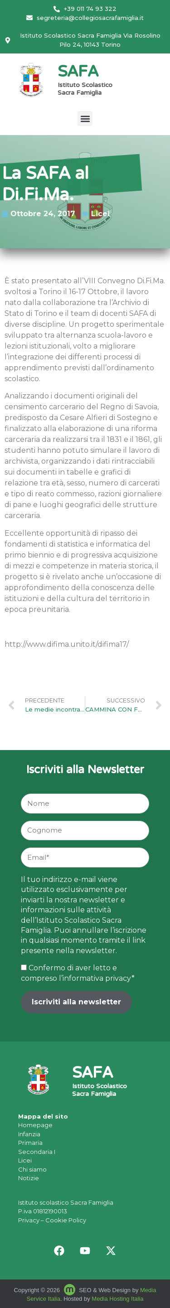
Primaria (30, 1142)
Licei (90, 213)
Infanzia (29, 1134)
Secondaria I (36, 1151)
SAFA (78, 72)
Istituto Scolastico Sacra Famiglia (85, 90)
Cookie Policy (65, 1220)
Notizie (28, 1178)
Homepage (35, 1125)
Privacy (28, 1220)
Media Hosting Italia (117, 1298)
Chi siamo (32, 1169)
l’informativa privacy (95, 978)
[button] (85, 118)
